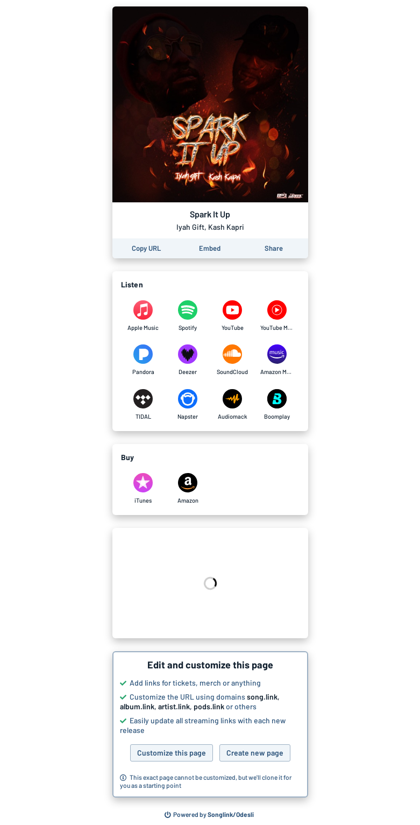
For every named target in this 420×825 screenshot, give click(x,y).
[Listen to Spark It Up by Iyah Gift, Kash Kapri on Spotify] (188, 316)
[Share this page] (273, 248)
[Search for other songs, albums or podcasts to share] (209, 814)
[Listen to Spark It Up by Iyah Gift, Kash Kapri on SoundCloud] (232, 360)
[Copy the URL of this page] (146, 248)
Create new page (254, 752)
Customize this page (171, 752)
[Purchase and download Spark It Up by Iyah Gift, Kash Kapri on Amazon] (188, 489)
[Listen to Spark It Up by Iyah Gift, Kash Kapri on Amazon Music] (277, 360)
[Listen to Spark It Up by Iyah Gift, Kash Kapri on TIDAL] (143, 405)
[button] (210, 724)
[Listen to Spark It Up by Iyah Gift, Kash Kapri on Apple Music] (143, 316)
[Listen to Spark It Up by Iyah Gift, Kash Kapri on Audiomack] (232, 405)
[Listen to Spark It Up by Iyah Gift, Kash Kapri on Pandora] (143, 360)
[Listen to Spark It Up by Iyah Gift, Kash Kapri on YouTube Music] (277, 316)
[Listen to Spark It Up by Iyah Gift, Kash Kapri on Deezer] (188, 360)
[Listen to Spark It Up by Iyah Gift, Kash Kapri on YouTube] (232, 316)
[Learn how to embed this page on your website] (210, 248)
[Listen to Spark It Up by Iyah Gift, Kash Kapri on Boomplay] (277, 405)
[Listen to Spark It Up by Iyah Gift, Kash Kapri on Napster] (188, 405)
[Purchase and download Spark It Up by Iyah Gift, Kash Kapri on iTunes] (143, 489)
